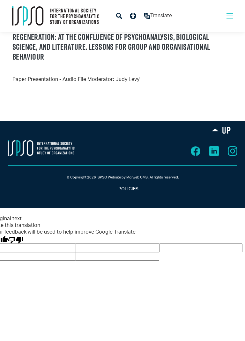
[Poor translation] (15, 239)
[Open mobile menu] (229, 16)
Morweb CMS (137, 177)
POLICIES (122, 189)
